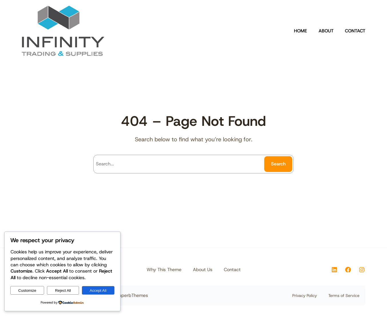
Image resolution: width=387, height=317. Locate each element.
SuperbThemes (132, 295)
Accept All (98, 290)
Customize (27, 290)
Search (278, 164)
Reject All (63, 290)
